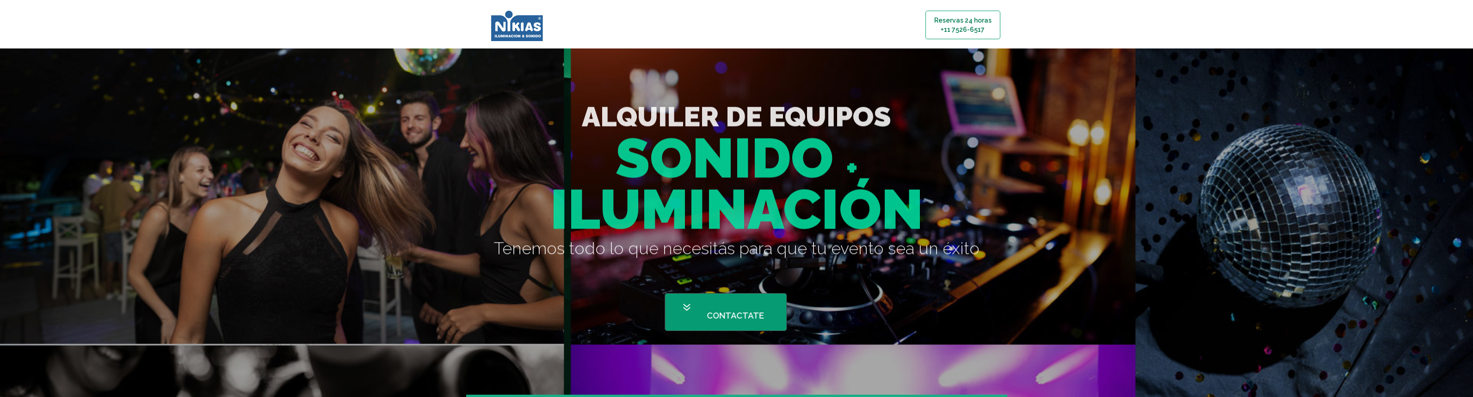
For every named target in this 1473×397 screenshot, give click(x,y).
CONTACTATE (758, 315)
